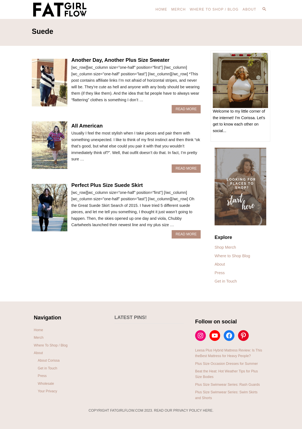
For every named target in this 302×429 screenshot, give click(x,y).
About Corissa (49, 360)
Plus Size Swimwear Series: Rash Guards (227, 385)
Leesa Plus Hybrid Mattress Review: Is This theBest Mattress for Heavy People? (228, 353)
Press (42, 376)
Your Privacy (47, 391)
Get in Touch (47, 368)
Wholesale (46, 384)
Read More (188, 110)
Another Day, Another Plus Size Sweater (120, 60)
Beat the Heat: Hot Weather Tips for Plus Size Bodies (226, 374)
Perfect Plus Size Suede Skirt (107, 185)
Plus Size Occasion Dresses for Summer (226, 364)
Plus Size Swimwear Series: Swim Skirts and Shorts (226, 395)
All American (87, 126)
